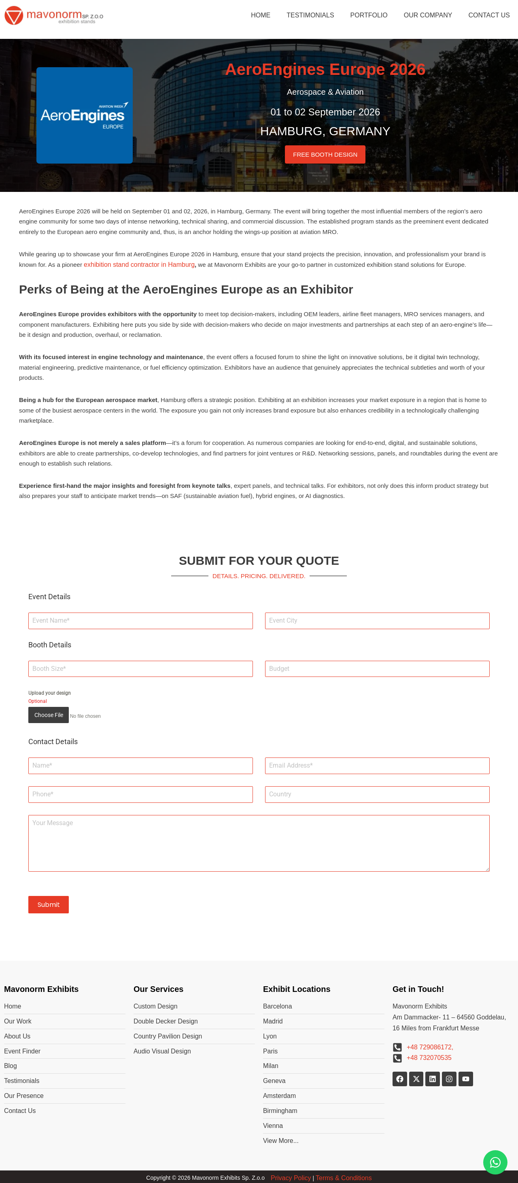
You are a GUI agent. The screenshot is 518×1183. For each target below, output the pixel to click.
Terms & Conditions (344, 1175)
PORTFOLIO (369, 15)
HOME (260, 15)
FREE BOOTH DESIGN (325, 154)
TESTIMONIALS (310, 15)
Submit (49, 903)
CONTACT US (489, 15)
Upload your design (49, 695)
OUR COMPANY (428, 15)
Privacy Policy (291, 1175)
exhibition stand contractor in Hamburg (139, 265)
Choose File (48, 716)
